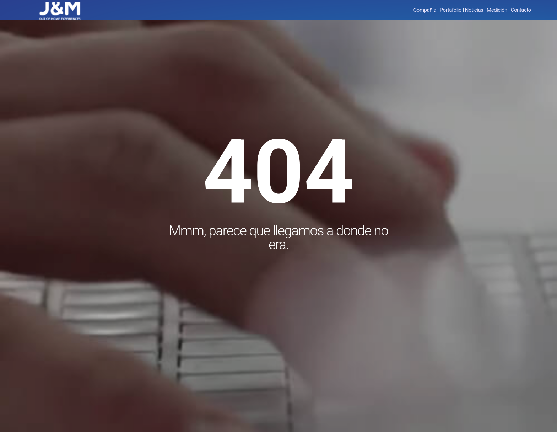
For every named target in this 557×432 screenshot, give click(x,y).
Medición (497, 10)
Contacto (521, 10)
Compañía (425, 10)
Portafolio (450, 10)
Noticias (474, 10)
